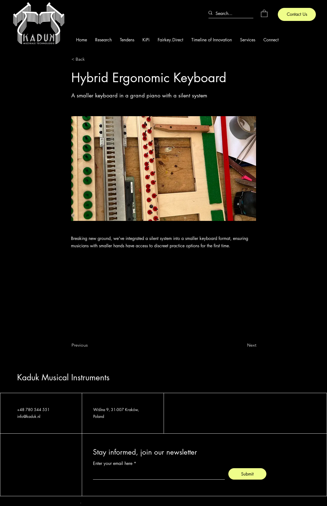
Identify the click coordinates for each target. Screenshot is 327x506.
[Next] (242, 345)
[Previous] (89, 345)
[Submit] (247, 474)
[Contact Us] (297, 14)
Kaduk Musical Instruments (63, 377)
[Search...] (229, 13)
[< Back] (89, 59)
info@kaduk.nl (28, 416)
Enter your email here (112, 463)
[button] (264, 13)
